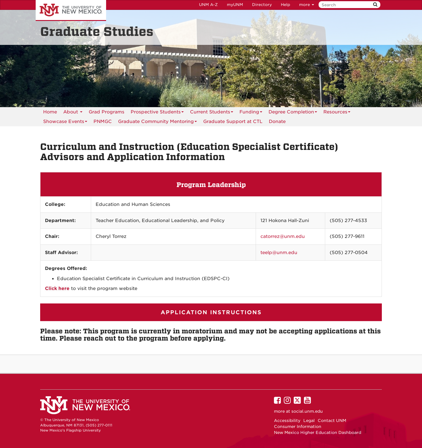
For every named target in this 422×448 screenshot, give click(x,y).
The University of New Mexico (71, 10)
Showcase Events (65, 122)
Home (50, 112)
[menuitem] (103, 121)
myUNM (235, 4)
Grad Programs (106, 112)
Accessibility (287, 420)
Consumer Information (297, 426)
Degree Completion (293, 113)
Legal (309, 420)
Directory (262, 4)
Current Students (211, 113)
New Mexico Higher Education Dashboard (317, 432)
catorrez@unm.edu (282, 236)
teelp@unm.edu (278, 252)
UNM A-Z (208, 4)
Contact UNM (332, 420)
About (72, 113)
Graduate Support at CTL (233, 121)
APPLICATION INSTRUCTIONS (211, 312)
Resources (336, 113)
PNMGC (103, 121)
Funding (250, 113)
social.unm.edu (307, 411)
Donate (277, 121)
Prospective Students (157, 113)
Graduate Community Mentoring (157, 122)
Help (285, 4)
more (306, 4)
